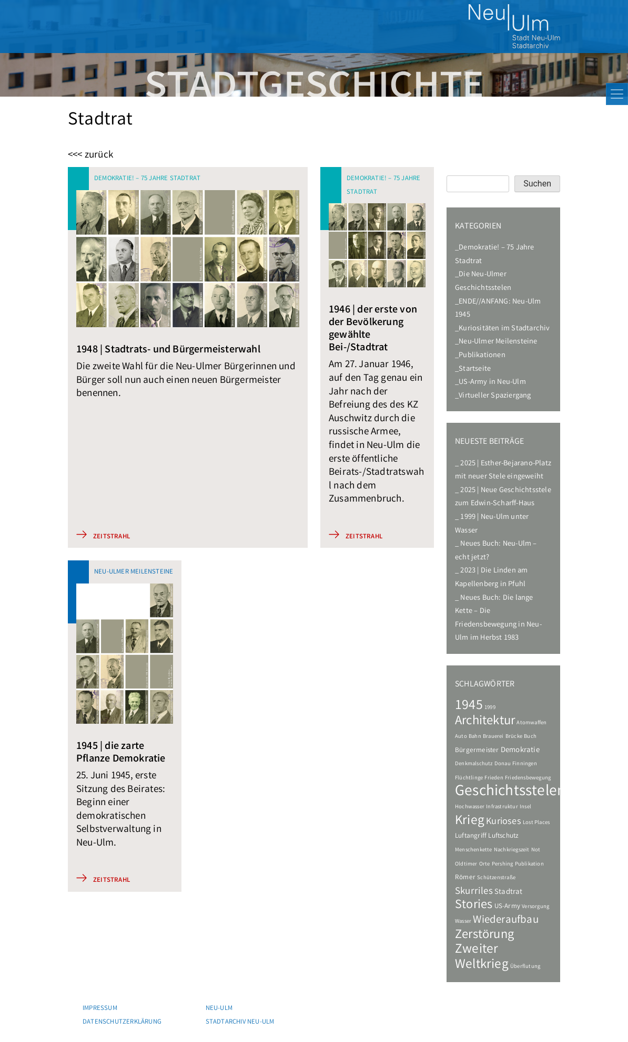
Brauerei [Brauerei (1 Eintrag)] (493, 737)
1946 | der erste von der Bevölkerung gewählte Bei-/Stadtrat (373, 329)
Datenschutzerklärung (122, 1022)
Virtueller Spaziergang (495, 396)
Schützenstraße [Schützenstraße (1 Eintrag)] (496, 878)
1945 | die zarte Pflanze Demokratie (121, 753)
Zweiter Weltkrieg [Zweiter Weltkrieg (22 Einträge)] (482, 957)
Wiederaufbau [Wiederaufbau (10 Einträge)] (505, 921)
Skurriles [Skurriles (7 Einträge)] (474, 891)
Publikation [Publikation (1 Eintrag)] (529, 864)
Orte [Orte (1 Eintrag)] (484, 864)
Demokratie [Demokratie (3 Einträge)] (520, 750)
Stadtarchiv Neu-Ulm (240, 1022)
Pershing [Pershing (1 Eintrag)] (502, 864)
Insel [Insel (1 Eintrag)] (525, 807)
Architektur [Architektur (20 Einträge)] (485, 721)
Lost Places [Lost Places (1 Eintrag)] (536, 823)
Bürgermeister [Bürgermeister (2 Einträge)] (477, 751)
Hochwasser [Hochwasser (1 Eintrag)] (469, 807)
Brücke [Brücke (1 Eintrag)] (513, 737)
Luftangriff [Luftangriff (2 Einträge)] (471, 836)
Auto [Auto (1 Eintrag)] (461, 737)
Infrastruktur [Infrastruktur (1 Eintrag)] (502, 807)
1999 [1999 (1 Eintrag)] (489, 708)
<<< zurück (90, 156)
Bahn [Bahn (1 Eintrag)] (475, 737)
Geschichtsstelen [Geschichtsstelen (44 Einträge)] (510, 792)
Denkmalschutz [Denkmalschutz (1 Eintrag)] (474, 764)
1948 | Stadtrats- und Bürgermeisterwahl (168, 350)
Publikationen (482, 355)
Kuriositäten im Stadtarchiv (504, 329)
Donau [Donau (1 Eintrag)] (502, 764)
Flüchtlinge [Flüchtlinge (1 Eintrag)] (469, 778)
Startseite (475, 369)
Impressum (100, 1009)
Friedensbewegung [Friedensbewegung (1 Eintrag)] (528, 778)
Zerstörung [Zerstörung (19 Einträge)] (484, 935)
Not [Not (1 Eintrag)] (536, 850)
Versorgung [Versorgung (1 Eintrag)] (535, 907)
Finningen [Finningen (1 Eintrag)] (524, 764)
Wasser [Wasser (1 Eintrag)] (463, 922)
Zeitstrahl (111, 537)
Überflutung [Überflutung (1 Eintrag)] (525, 967)
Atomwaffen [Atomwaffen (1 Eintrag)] (531, 723)
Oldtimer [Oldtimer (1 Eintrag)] (466, 864)
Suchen (537, 184)
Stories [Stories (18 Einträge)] (473, 906)
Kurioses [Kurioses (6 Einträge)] (503, 822)
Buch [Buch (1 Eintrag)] (530, 737)
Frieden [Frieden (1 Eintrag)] (493, 778)
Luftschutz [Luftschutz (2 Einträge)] (503, 836)
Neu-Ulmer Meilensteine (498, 342)
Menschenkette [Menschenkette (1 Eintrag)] (473, 850)
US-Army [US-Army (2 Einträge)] (507, 907)
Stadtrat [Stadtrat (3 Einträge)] (508, 892)
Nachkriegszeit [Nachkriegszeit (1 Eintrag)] (512, 850)
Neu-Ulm (219, 1009)
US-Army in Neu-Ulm (492, 382)
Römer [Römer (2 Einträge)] (465, 878)
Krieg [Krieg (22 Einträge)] (469, 821)
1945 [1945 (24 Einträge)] (469, 706)
